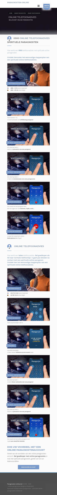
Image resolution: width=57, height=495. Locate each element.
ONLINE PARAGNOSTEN (20, 13)
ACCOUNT (46, 7)
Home (10, 13)
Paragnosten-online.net (14, 484)
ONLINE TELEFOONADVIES (34, 13)
